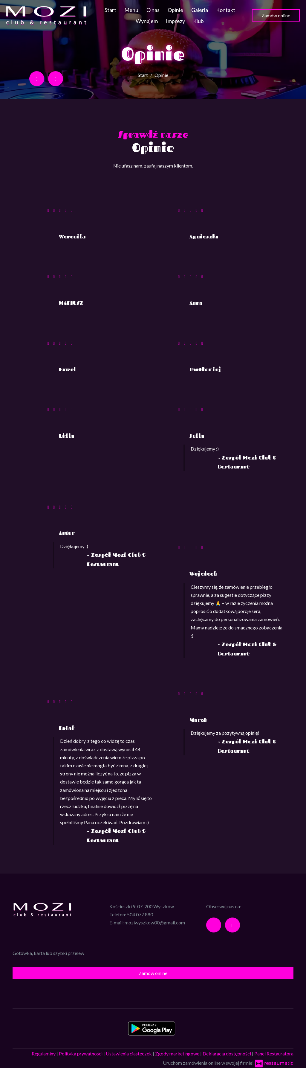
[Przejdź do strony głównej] (46, 15)
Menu (131, 10)
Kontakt (225, 10)
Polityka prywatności (81, 1053)
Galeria (199, 10)
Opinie (175, 10)
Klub (198, 21)
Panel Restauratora (273, 1053)
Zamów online (275, 15)
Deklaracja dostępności (227, 1053)
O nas (153, 10)
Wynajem (147, 21)
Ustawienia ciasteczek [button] (129, 1053)
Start (110, 10)
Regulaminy (44, 1053)
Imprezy (175, 21)
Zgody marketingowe (177, 1053)
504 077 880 (140, 914)
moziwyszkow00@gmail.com (155, 922)
